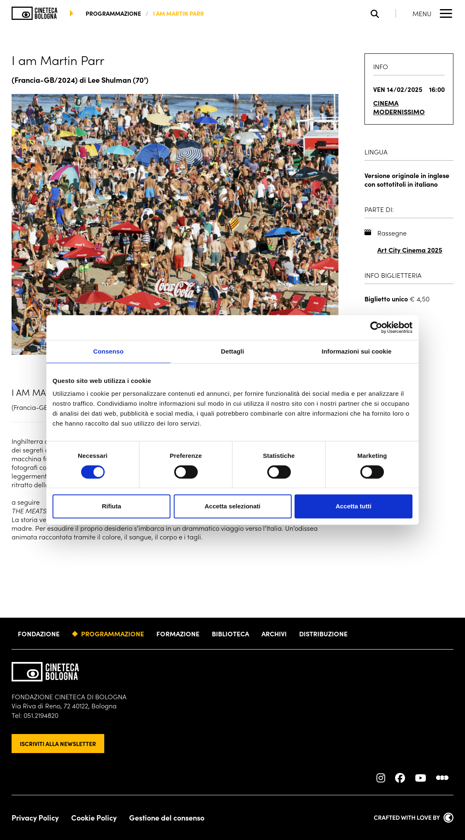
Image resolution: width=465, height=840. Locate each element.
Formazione (177, 633)
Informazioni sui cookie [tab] (357, 351)
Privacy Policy (35, 817)
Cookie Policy (94, 817)
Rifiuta (111, 506)
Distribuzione (323, 633)
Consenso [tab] (108, 351)
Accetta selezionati (232, 506)
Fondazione (39, 633)
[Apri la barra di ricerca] (383, 13)
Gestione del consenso (166, 817)
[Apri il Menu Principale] (433, 13)
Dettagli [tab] (232, 351)
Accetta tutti (354, 506)
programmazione (113, 13)
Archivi (274, 633)
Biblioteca (230, 633)
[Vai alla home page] (35, 13)
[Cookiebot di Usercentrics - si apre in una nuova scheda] (376, 327)
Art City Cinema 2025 (409, 250)
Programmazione (112, 633)
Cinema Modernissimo (399, 107)
